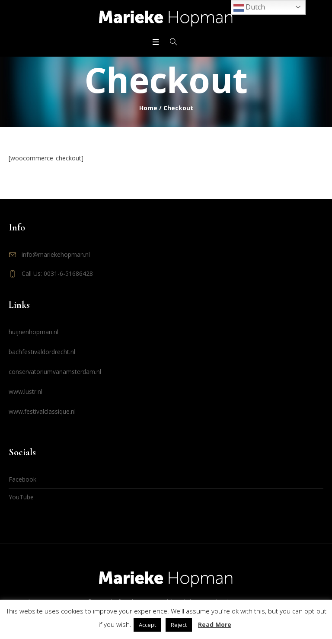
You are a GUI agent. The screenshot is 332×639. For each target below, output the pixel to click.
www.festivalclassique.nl (42, 411)
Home (148, 108)
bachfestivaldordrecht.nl (42, 352)
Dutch (249, 7)
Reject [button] (179, 625)
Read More (214, 624)
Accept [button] (147, 625)
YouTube (21, 497)
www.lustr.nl (25, 391)
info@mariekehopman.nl (56, 254)
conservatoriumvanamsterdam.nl (55, 371)
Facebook (22, 479)
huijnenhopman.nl (33, 332)
